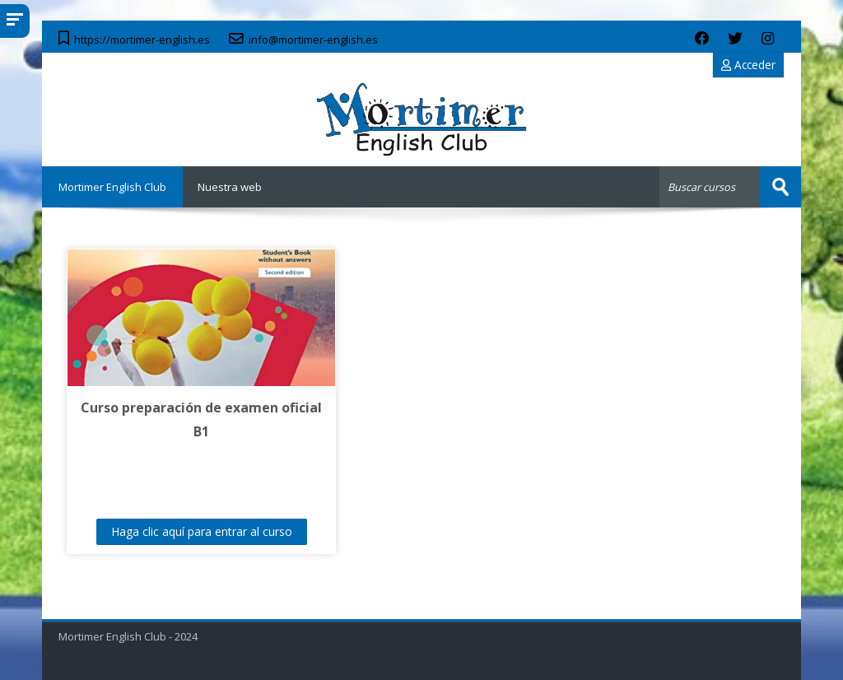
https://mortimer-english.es (142, 39)
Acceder (748, 64)
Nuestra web (230, 186)
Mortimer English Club (112, 186)
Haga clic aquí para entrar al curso (201, 531)
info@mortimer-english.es (313, 39)
